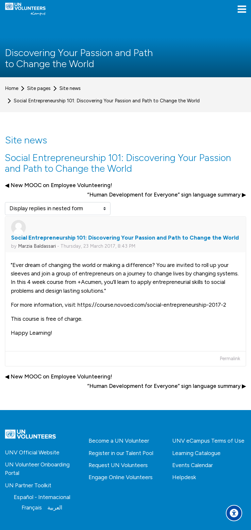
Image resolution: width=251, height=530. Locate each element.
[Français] (32, 507)
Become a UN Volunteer (119, 440)
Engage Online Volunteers (121, 477)
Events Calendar (192, 465)
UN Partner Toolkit (28, 485)
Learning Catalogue (196, 453)
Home (11, 88)
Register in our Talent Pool (121, 453)
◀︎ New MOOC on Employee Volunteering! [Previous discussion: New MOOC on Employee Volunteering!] (58, 185)
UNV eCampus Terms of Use (208, 440)
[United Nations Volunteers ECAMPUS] (25, 9)
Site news (70, 88)
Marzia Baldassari (37, 246)
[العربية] (54, 507)
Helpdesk (184, 477)
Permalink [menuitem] (230, 358)
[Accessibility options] (234, 513)
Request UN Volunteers (118, 465)
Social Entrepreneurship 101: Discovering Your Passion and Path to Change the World (107, 100)
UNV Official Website (32, 452)
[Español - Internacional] (42, 497)
